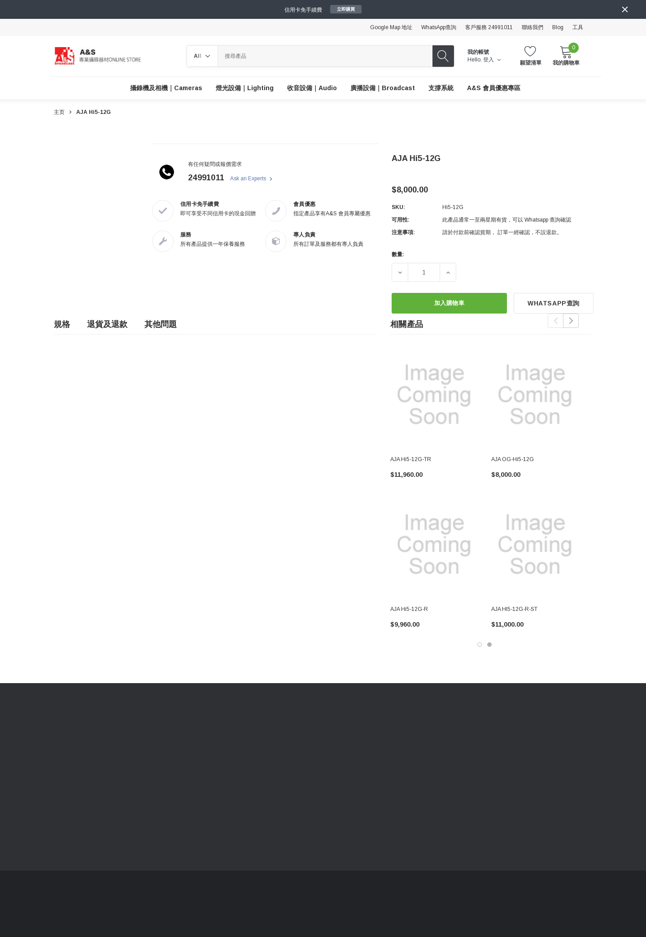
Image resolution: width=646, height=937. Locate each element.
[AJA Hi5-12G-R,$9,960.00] (434, 544)
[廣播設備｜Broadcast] (383, 88)
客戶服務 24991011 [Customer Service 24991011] (489, 27)
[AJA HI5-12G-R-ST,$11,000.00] (535, 544)
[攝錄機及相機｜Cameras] (166, 88)
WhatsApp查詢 (438, 27)
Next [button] (571, 321)
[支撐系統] (441, 88)
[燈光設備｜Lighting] (244, 88)
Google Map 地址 (391, 27)
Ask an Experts (252, 179)
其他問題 (160, 324)
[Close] (625, 9)
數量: (398, 254)
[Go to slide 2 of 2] (489, 644)
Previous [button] (555, 321)
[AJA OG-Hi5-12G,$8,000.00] (535, 394)
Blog (557, 27)
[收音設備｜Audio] (312, 88)
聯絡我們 (532, 27)
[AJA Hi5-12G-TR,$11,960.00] (434, 394)
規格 (62, 324)
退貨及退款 (107, 324)
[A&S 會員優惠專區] (493, 88)
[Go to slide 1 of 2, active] (479, 644)
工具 (577, 27)
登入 (492, 59)
